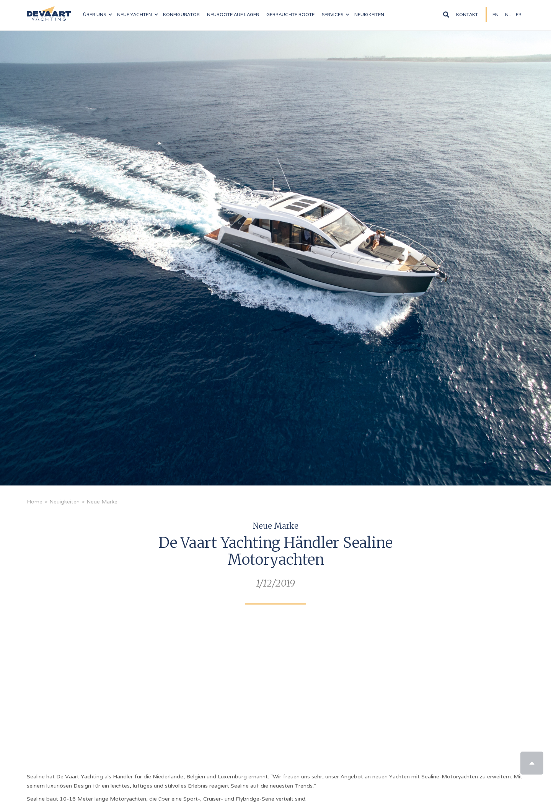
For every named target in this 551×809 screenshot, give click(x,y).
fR (519, 14)
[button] (97, 14)
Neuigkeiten (369, 14)
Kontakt (467, 14)
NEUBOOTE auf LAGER (233, 14)
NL (508, 14)
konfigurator (181, 14)
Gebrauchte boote (290, 14)
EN (495, 14)
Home (34, 501)
